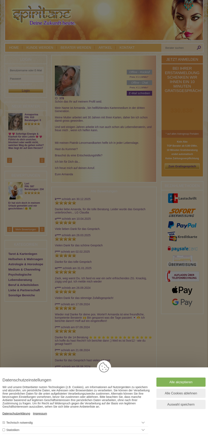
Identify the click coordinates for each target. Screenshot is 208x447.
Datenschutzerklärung (16, 413)
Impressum (40, 413)
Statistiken (13, 430)
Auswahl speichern (181, 404)
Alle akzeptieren (181, 382)
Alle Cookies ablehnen (181, 393)
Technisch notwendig (19, 422)
